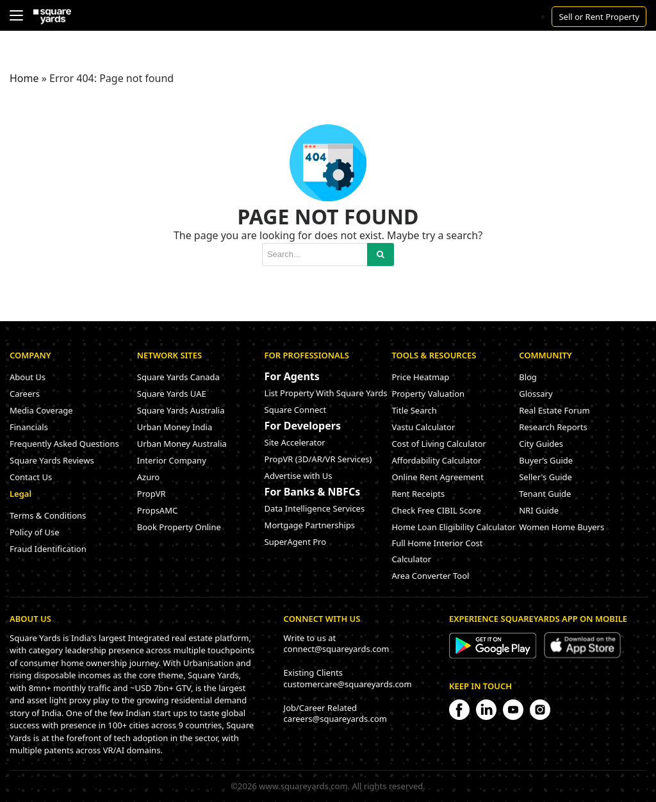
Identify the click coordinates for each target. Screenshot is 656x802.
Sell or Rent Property (599, 16)
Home (24, 78)
